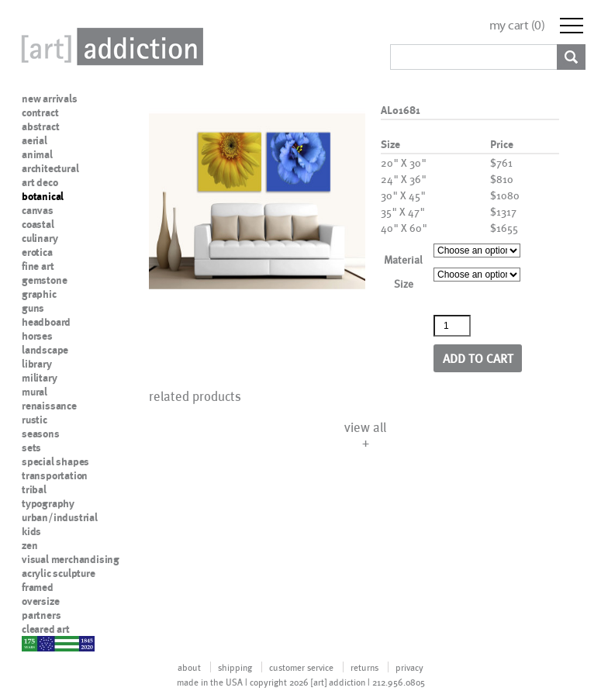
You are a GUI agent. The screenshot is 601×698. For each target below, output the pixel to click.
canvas (38, 210)
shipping (235, 667)
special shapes (55, 461)
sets (31, 447)
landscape (45, 350)
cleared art (46, 629)
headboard (46, 322)
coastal (38, 224)
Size (403, 283)
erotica (37, 252)
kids (31, 531)
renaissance (49, 405)
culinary (39, 238)
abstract (40, 126)
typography (48, 503)
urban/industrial (60, 517)
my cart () (517, 25)
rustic (34, 419)
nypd (33, 643)
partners (41, 615)
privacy (409, 667)
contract (40, 112)
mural (34, 391)
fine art (38, 266)
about (189, 667)
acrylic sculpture (58, 573)
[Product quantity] (452, 326)
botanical (43, 196)
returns (364, 667)
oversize (40, 601)
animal (37, 154)
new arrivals (50, 98)
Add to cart (478, 358)
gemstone (44, 280)
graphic (39, 294)
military (39, 377)
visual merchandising (70, 559)
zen (29, 545)
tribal (34, 489)
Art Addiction (109, 46)
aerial (34, 140)
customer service (301, 667)
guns (33, 308)
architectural (50, 168)
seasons (41, 433)
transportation (55, 475)
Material (403, 259)
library (37, 364)
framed (38, 587)
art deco (39, 182)
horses (37, 336)
